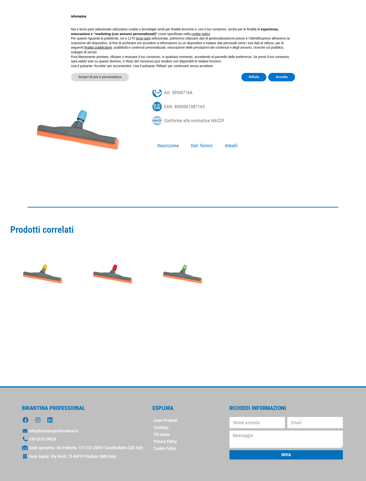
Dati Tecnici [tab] (202, 145)
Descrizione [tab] (168, 145)
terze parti (143, 38)
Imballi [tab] (231, 145)
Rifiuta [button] (254, 77)
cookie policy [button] (200, 34)
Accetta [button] (282, 77)
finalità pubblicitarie (98, 47)
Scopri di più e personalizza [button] (99, 77)
